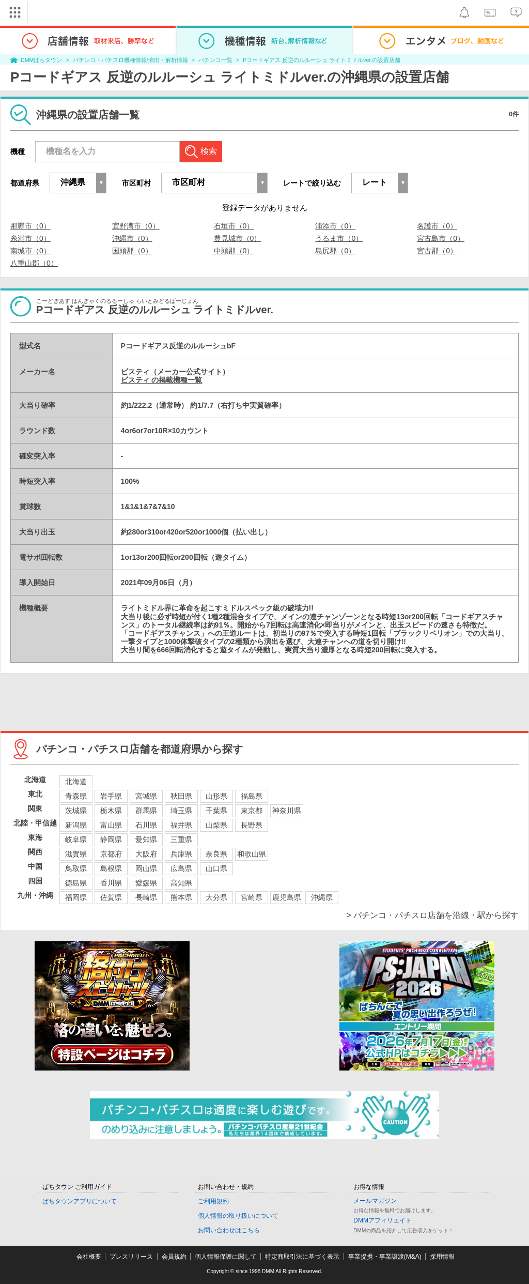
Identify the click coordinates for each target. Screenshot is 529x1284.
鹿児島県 (286, 897)
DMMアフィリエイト (382, 1220)
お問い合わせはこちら (229, 1230)
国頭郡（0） (132, 250)
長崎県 (146, 897)
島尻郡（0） (335, 250)
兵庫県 (181, 854)
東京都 (251, 810)
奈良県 (216, 854)
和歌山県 (251, 854)
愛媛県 (146, 883)
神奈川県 (286, 810)
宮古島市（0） (440, 238)
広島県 (181, 868)
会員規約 (174, 1256)
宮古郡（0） (437, 250)
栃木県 (111, 810)
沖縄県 (322, 897)
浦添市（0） (335, 226)
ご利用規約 (213, 1201)
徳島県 (76, 883)
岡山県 (146, 868)
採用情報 (442, 1256)
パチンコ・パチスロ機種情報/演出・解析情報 (130, 60)
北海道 (76, 781)
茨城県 (76, 810)
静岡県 (111, 839)
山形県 (216, 796)
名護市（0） (437, 226)
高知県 (181, 883)
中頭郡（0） (234, 250)
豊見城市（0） (237, 238)
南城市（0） (30, 250)
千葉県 (216, 810)
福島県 (251, 796)
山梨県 (216, 825)
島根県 (111, 868)
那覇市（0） (30, 226)
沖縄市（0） (132, 238)
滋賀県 (76, 854)
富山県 (111, 825)
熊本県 (181, 897)
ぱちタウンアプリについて (79, 1201)
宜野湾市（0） (136, 226)
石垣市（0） (234, 226)
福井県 (181, 825)
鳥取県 (76, 868)
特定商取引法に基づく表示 (302, 1256)
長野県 (251, 825)
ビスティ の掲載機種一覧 (162, 380)
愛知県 (146, 839)
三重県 (181, 839)
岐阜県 (76, 839)
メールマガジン (375, 1200)
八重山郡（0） (34, 263)
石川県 (146, 825)
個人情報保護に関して (226, 1256)
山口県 (216, 868)
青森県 (76, 796)
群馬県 (146, 810)
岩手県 (111, 796)
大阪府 (146, 854)
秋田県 (181, 796)
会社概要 (88, 1256)
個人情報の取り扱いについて (238, 1215)
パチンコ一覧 (215, 60)
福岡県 (76, 897)
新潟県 (76, 825)
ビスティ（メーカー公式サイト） (175, 372)
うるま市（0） (339, 238)
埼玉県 (181, 810)
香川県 (111, 883)
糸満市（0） (30, 238)
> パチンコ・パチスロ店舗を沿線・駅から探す (432, 915)
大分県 (216, 897)
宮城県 (146, 796)
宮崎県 (251, 897)
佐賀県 (111, 897)
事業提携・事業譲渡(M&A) (385, 1256)
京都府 (111, 854)
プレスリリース (131, 1256)
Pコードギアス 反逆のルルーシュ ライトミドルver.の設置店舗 (321, 60)
